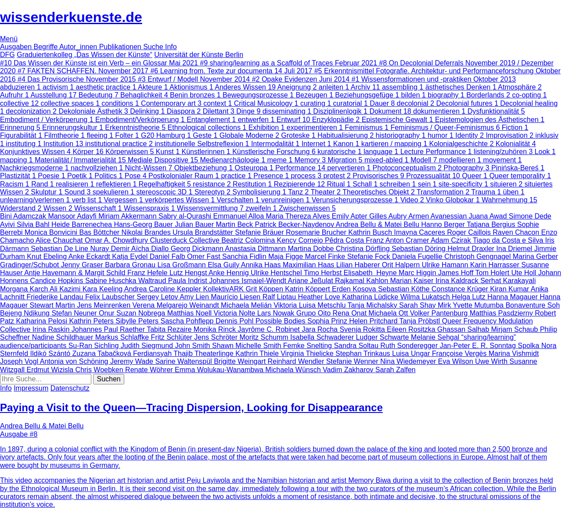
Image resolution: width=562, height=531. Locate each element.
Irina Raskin (52, 329)
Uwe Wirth (492, 361)
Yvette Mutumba (479, 305)
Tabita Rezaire (170, 329)
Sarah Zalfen (395, 369)
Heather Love (320, 297)
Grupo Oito (314, 313)
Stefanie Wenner (353, 361)
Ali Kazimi (66, 289)
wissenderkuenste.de (71, 17)
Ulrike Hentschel (277, 272)
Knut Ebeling (47, 256)
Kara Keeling (103, 289)
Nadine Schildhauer (63, 337)
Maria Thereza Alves (299, 216)
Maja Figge (286, 256)
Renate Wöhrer (150, 369)
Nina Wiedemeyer (409, 361)
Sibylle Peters (137, 321)
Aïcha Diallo (151, 248)
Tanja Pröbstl (421, 321)
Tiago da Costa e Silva (509, 240)
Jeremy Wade (132, 361)
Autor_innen (79, 46)
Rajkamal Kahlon (362, 280)
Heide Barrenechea (82, 224)
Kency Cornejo (301, 240)
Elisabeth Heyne (371, 272)
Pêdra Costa (345, 240)
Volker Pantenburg (440, 313)
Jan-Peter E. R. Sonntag (479, 345)
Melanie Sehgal (436, 337)
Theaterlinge (215, 353)
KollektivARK (224, 289)
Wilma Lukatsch (426, 297)
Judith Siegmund (148, 345)
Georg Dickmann (198, 248)
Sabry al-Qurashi (186, 216)
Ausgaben (17, 46)
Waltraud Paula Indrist (173, 280)
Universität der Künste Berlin (198, 54)
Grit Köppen (265, 289)
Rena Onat (350, 313)
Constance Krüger (461, 289)
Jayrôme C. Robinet (270, 329)
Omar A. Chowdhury (117, 240)
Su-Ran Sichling (94, 345)
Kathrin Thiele (258, 353)
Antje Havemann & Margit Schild (75, 272)
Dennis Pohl (236, 321)
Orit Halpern (402, 265)
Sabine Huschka (111, 280)
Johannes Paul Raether (109, 329)
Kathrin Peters (92, 321)
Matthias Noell (190, 313)
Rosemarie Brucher (317, 232)
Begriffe (46, 46)
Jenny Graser (83, 265)
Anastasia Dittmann (256, 248)
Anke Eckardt (90, 256)
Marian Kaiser (413, 280)
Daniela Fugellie (418, 256)
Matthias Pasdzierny (502, 313)
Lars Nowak (276, 313)
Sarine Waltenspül (184, 361)
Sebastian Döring (419, 248)
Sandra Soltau (357, 345)
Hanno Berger (444, 224)
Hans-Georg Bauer (144, 224)
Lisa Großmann (182, 265)
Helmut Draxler (471, 248)
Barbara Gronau (131, 265)
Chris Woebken (101, 369)
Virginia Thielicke (308, 353)
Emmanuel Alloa (239, 216)
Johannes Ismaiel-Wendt (248, 280)
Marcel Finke (326, 256)
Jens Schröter (216, 337)
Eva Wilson (456, 361)
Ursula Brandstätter (204, 232)
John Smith (193, 345)
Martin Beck (235, 224)
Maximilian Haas (309, 265)
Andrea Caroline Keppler (163, 289)
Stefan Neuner (75, 313)
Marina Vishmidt (514, 353)
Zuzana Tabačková (102, 353)
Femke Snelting (308, 345)
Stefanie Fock (369, 256)
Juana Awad (488, 216)
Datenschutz (70, 388)
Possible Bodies (281, 321)
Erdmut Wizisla (50, 369)
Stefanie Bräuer (260, 232)
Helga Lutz (469, 297)
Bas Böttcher (100, 232)
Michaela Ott (389, 313)
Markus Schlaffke (123, 337)
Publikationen (121, 46)
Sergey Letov (158, 297)
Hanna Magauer (513, 297)
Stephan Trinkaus (363, 353)
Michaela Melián (247, 305)
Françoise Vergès (460, 353)
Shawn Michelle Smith (247, 345)
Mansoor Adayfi (73, 216)
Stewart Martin (53, 305)
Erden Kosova (355, 289)
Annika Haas (262, 265)
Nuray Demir (110, 248)
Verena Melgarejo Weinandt (176, 305)
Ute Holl (524, 272)
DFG (7, 54)
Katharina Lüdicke (371, 297)
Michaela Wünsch (294, 369)
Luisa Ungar (412, 353)
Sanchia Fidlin (245, 256)
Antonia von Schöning (75, 361)
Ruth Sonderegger (410, 345)
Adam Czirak (452, 240)
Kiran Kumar (510, 289)
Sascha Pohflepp (188, 321)
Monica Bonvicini (52, 232)
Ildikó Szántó (51, 353)
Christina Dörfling (364, 248)
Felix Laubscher (111, 297)
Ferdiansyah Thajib (164, 353)
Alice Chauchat (60, 240)
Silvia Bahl (34, 224)
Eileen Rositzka (412, 329)
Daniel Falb (168, 256)
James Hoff (457, 272)
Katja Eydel (130, 256)
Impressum (31, 388)
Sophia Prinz (328, 321)
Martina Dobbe (311, 248)
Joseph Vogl (20, 361)
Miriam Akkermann (128, 216)
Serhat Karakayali (508, 280)
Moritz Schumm (264, 337)
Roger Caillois (470, 232)
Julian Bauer (195, 224)
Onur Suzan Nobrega (133, 313)
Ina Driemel (515, 248)
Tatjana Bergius (492, 224)
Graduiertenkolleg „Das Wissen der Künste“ (84, 54)
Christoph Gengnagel (478, 256)
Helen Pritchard (374, 321)
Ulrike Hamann (446, 265)
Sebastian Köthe (405, 289)
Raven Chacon (517, 232)
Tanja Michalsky (373, 305)
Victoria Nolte (235, 313)
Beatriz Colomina (249, 240)
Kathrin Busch (371, 232)
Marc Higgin (418, 272)
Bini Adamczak (24, 216)
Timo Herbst (324, 272)
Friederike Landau (55, 297)
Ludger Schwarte (383, 337)
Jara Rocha (320, 329)
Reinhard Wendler (297, 361)
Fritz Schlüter (173, 337)
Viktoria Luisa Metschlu (310, 305)
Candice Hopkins (57, 280)
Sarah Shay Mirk (426, 305)
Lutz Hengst (189, 272)
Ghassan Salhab (464, 329)
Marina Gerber (535, 256)
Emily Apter (350, 216)
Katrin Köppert (308, 289)
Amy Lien (195, 297)
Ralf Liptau (280, 297)
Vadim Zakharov (349, 369)
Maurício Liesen (236, 297)
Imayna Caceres (420, 232)
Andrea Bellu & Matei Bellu (379, 224)
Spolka (529, 345)
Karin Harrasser (495, 265)
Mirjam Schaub (515, 329)
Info (171, 46)
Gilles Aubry (388, 216)
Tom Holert (494, 272)
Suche (154, 46)
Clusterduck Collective (186, 240)
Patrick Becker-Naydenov (295, 224)
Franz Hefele (148, 272)
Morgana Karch (25, 289)
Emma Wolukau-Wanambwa (220, 369)
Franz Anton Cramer (398, 240)
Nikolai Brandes (147, 232)
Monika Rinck (216, 329)
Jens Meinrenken (104, 305)
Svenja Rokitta (363, 329)
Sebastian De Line (60, 248)
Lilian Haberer (359, 265)
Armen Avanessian (438, 216)
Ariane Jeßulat (311, 280)
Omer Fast (204, 256)
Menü (9, 39)
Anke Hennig (230, 272)
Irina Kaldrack (458, 280)
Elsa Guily (224, 265)
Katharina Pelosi (42, 321)
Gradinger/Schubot (30, 265)
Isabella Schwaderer (323, 337)
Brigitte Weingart (240, 361)
